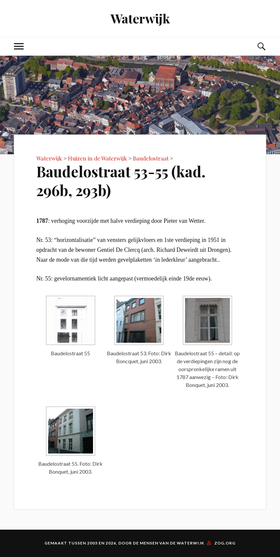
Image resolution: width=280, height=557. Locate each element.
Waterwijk (140, 18)
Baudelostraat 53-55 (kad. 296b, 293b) (120, 180)
